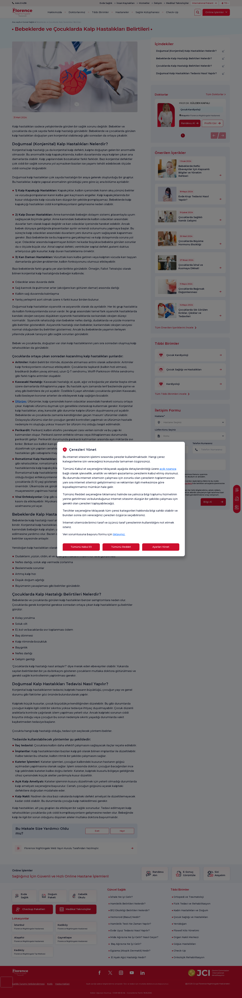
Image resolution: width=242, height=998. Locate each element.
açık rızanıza (167, 468)
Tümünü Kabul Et (81, 546)
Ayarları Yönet (160, 546)
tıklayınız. (119, 534)
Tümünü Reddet (121, 546)
